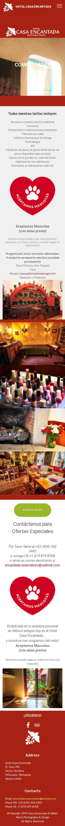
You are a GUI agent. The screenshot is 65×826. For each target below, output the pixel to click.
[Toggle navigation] (59, 5)
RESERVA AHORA (32, 510)
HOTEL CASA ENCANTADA (33, 6)
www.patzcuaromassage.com (37, 273)
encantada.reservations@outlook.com (32, 565)
